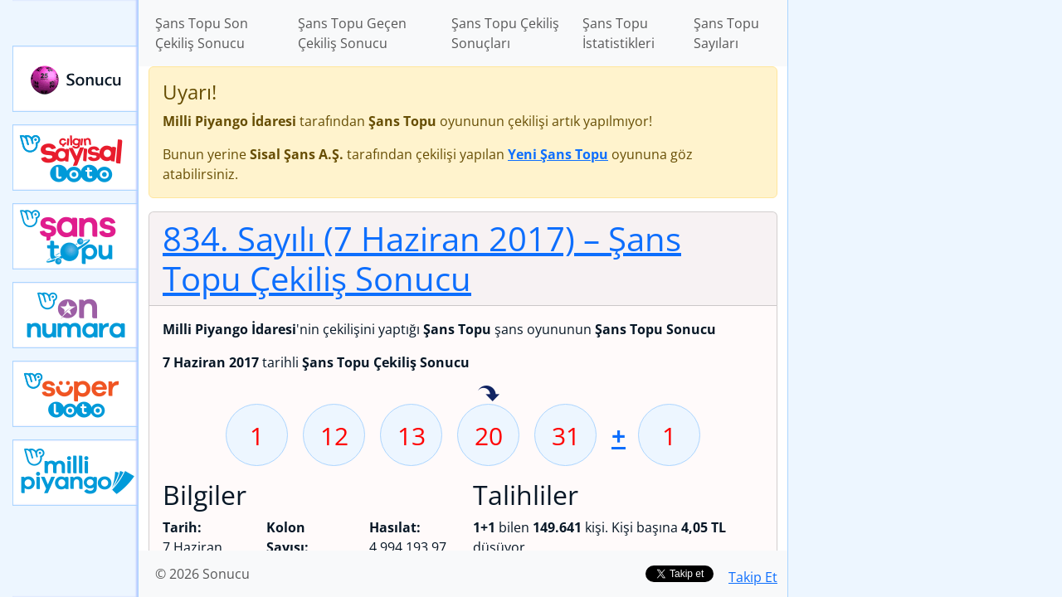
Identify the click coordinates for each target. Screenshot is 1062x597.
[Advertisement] (925, 262)
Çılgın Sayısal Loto (75, 157)
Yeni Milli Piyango (75, 472)
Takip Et (752, 577)
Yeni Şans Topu (75, 236)
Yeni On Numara (75, 315)
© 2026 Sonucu (202, 574)
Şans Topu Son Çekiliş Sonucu (201, 33)
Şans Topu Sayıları (726, 33)
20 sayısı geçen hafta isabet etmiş (488, 395)
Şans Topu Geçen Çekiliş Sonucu (352, 33)
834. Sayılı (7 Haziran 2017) (422, 258)
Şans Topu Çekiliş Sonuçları (505, 33)
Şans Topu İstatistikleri (618, 33)
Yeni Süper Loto (75, 394)
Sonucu (75, 79)
